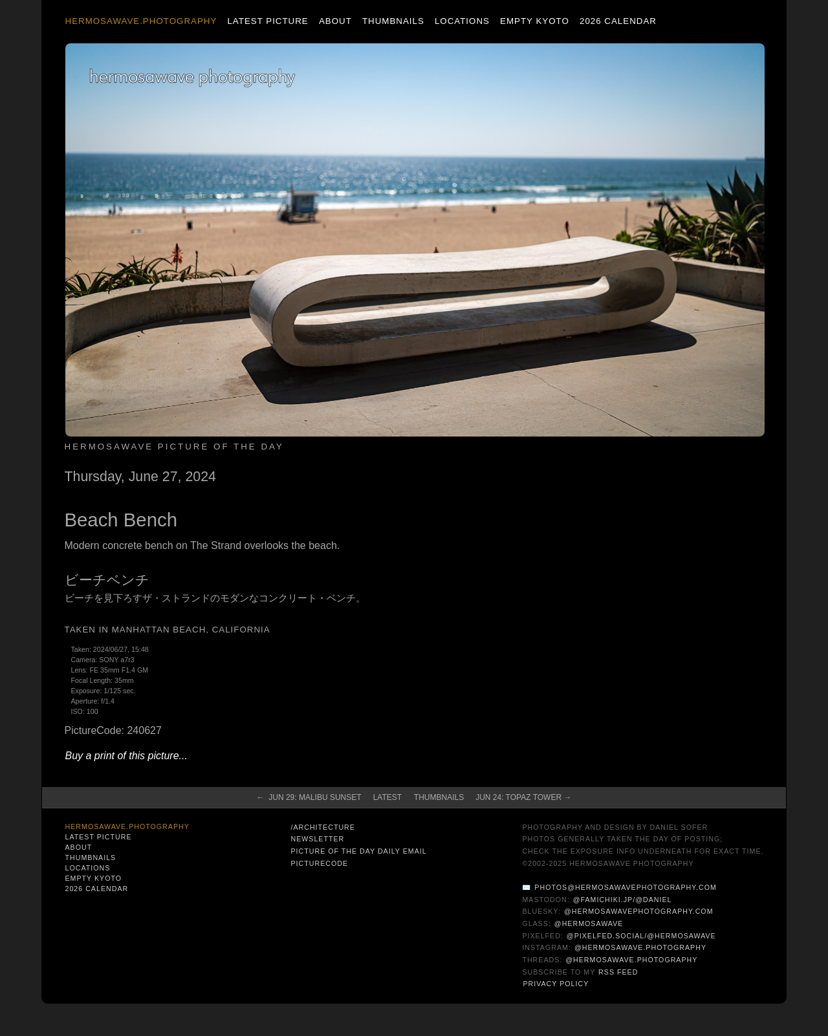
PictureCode (319, 863)
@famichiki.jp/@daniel (622, 899)
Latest (387, 797)
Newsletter (317, 839)
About (335, 21)
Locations (462, 21)
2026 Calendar (618, 21)
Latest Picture (267, 21)
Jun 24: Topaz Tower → (523, 797)
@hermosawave (589, 923)
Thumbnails (393, 21)
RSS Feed (618, 972)
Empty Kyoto (534, 21)
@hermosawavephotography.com (639, 911)
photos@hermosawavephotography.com (625, 887)
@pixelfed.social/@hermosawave (641, 936)
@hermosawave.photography (640, 947)
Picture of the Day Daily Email (358, 851)
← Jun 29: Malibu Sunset (309, 797)
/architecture (322, 827)
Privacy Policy (556, 983)
